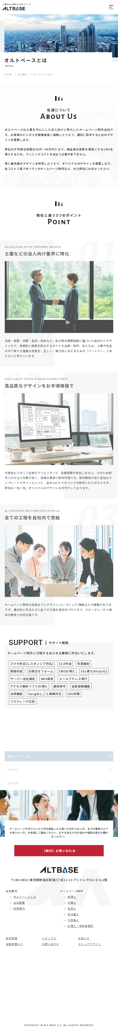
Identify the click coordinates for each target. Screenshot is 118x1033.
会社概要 (19, 902)
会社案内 (22, 74)
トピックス (49, 938)
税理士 (72, 897)
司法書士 (73, 914)
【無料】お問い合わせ (59, 850)
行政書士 (73, 920)
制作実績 (11, 938)
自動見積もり (14, 944)
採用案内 (19, 908)
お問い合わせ (50, 944)
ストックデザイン (89, 944)
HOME (8, 74)
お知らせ (84, 938)
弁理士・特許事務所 (81, 926)
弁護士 (72, 902)
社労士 (72, 908)
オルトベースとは (24, 897)
